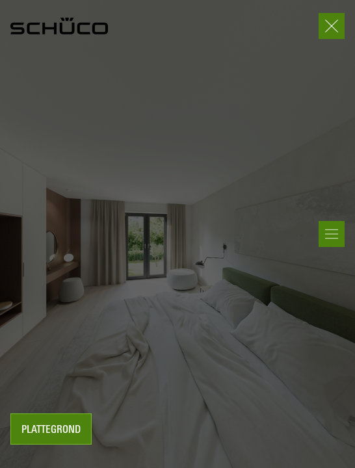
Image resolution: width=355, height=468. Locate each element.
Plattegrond (51, 430)
